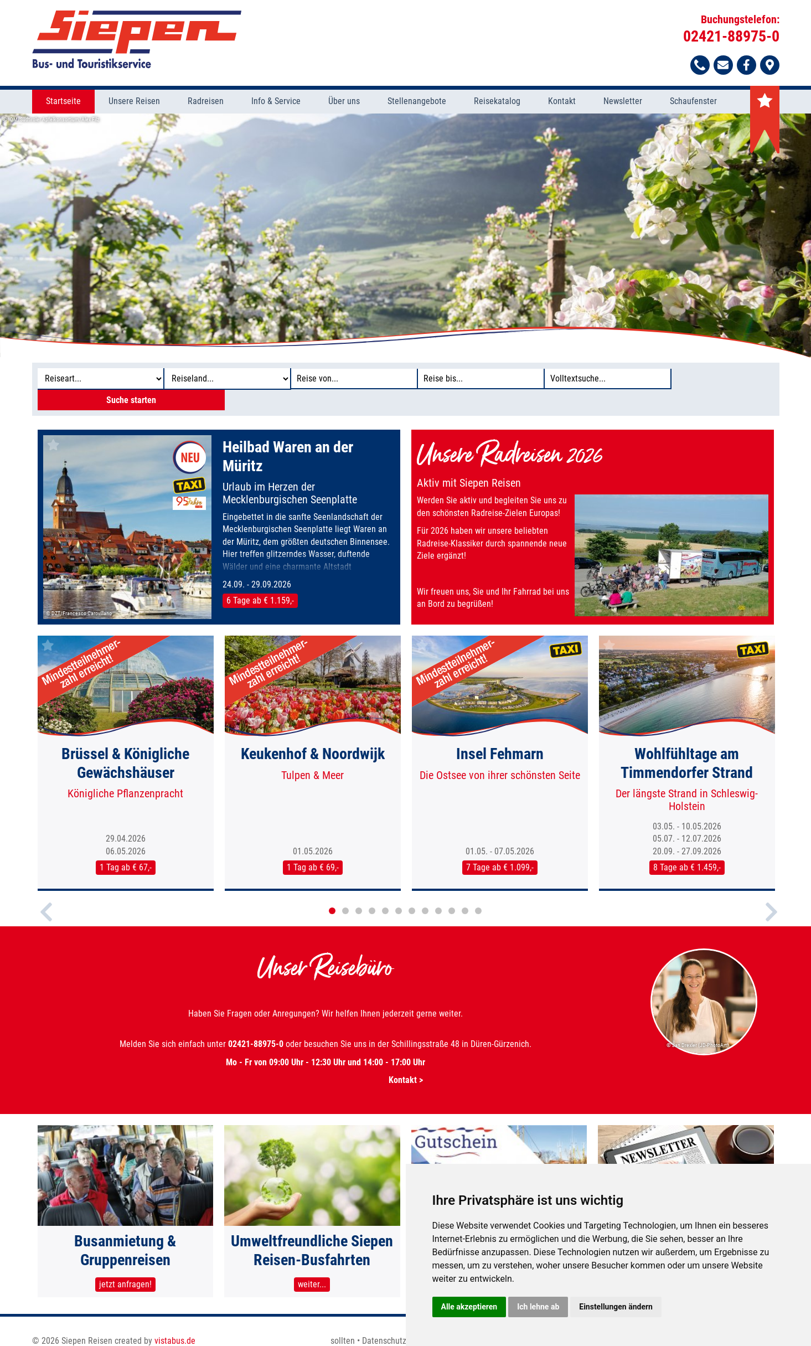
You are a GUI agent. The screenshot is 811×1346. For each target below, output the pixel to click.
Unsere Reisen (134, 102)
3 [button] (358, 891)
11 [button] (465, 891)
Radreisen (206, 102)
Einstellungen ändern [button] (616, 1306)
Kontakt (562, 102)
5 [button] (385, 891)
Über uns (344, 102)
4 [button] (372, 891)
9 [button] (438, 891)
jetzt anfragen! (125, 1272)
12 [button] (478, 891)
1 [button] (332, 891)
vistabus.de (174, 1328)
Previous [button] (46, 902)
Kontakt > (325, 1060)
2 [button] (345, 891)
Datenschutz (384, 1328)
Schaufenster (693, 102)
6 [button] (398, 891)
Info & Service (276, 102)
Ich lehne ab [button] (538, 1306)
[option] (405, 236)
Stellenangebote (417, 102)
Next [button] (771, 902)
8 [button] (425, 891)
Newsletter (622, 102)
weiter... (312, 1272)
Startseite (63, 102)
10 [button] (451, 891)
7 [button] (412, 891)
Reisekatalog (497, 102)
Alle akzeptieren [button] (469, 1306)
